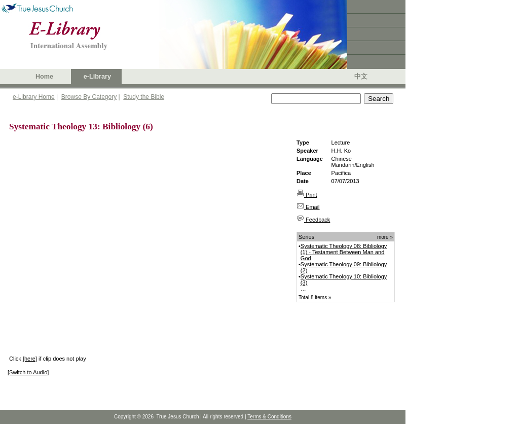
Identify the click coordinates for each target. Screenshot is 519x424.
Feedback (313, 220)
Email (308, 207)
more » (385, 237)
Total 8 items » (315, 297)
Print (306, 195)
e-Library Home (34, 96)
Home (44, 76)
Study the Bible (143, 96)
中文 (360, 76)
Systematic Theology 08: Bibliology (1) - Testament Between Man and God (344, 252)
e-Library (97, 76)
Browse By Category (89, 96)
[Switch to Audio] (28, 372)
